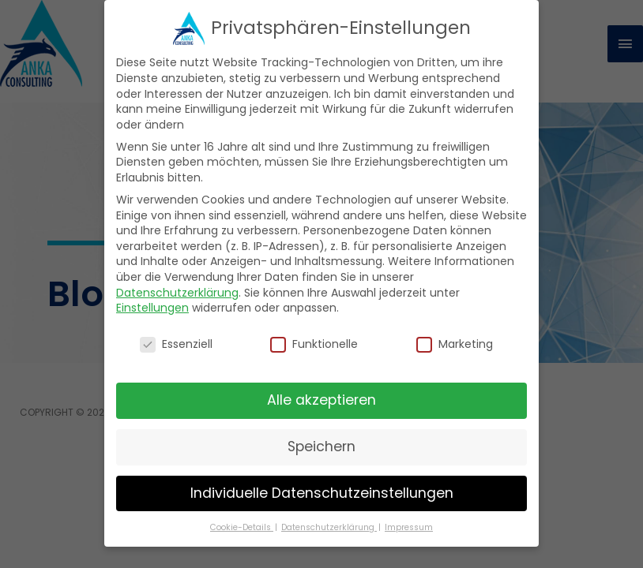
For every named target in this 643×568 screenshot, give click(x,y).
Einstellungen (152, 307)
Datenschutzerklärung (177, 292)
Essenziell (176, 343)
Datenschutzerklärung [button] (329, 526)
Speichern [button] (321, 445)
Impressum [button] (409, 526)
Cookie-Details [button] (241, 526)
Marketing (454, 343)
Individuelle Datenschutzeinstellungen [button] (321, 492)
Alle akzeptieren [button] (321, 399)
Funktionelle (314, 343)
